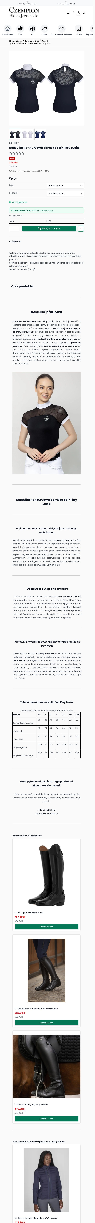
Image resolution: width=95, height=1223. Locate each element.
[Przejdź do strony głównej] (24, 12)
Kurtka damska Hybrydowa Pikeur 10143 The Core (36, 1218)
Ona (37, 41)
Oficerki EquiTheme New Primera (29, 912)
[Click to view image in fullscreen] (46, 88)
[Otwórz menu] (68, 13)
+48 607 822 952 (46, 809)
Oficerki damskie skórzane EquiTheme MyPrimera (36, 1008)
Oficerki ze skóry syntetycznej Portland (31, 1104)
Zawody (45, 41)
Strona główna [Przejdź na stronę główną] (15, 41)
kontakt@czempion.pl (46, 813)
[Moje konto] (78, 12)
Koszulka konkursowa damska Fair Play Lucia (31, 43)
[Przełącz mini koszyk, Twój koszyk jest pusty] (84, 13)
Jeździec (28, 41)
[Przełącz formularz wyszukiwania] (73, 13)
